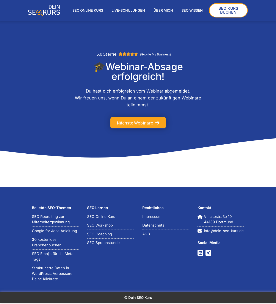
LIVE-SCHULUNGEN (128, 10)
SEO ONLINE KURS (87, 10)
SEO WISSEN (192, 10)
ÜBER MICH (163, 10)
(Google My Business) (155, 54)
